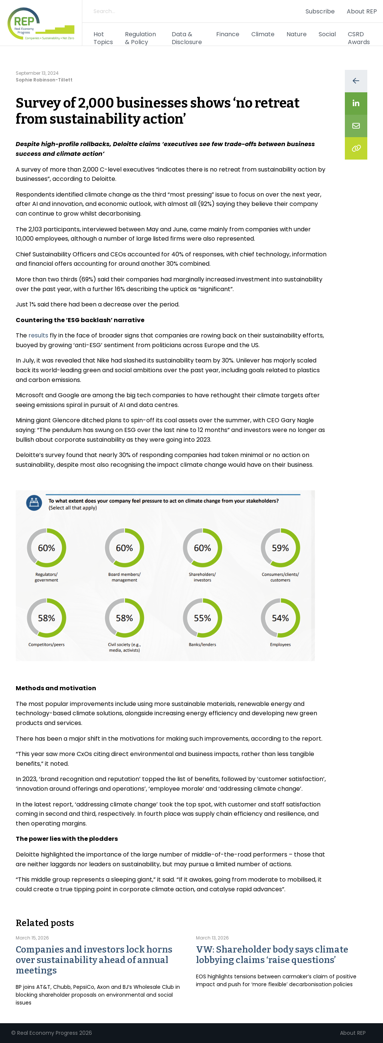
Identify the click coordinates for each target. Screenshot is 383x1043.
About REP (362, 11)
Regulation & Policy (140, 38)
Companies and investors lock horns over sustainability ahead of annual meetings (94, 960)
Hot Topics (103, 38)
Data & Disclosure (187, 38)
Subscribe (320, 11)
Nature (297, 34)
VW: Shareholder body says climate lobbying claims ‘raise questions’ (272, 954)
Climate (263, 34)
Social (327, 34)
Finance (227, 34)
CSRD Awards (359, 38)
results (38, 335)
